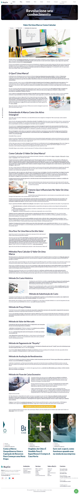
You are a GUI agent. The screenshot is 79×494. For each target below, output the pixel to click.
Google (57, 156)
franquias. (32, 347)
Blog (21, 1)
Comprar (56, 1)
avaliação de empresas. (26, 402)
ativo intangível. (28, 62)
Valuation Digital (26, 471)
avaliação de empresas (23, 59)
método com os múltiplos (39, 328)
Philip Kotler (63, 76)
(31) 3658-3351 (63, 473)
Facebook (15, 157)
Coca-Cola (15, 219)
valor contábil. (14, 103)
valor (22, 102)
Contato (28, 1)
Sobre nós (50, 468)
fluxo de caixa (63, 257)
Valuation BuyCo (27, 472)
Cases (74, 1)
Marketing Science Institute (59, 161)
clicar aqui (11, 410)
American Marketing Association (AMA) (45, 76)
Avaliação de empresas (31, 28)
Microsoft (62, 156)
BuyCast (49, 475)
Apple (53, 156)
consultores (24, 403)
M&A (35, 1)
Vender (48, 1)
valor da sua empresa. (38, 244)
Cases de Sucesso (52, 472)
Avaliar (41, 1)
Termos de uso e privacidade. (39, 491)
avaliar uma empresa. (54, 143)
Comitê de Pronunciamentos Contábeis (26, 126)
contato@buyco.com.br (65, 481)
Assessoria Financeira (40, 475)
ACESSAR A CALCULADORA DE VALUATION (39, 406)
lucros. (22, 369)
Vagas (49, 471)
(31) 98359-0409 (63, 470)
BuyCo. (11, 402)
